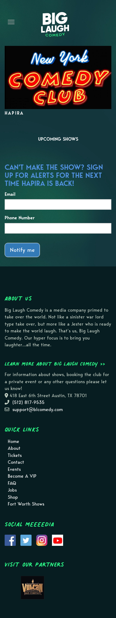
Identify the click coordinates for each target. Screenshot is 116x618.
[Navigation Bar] (11, 22)
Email (10, 194)
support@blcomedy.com (37, 409)
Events (14, 469)
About (14, 448)
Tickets (15, 455)
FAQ (12, 483)
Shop (13, 497)
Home (13, 441)
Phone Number (20, 218)
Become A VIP (22, 476)
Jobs (12, 490)
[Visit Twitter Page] (26, 539)
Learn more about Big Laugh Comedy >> (55, 363)
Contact (16, 462)
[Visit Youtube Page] (57, 539)
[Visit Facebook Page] (10, 539)
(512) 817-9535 (28, 402)
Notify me (22, 250)
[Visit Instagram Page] (41, 539)
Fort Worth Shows (26, 504)
